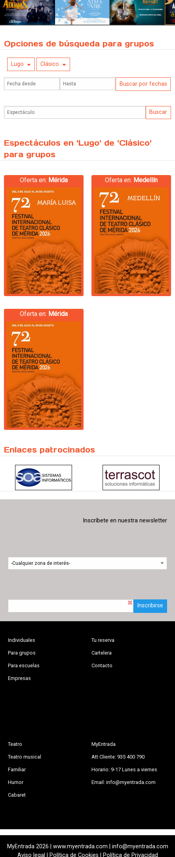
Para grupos (22, 653)
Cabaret (17, 795)
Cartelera (101, 653)
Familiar (17, 769)
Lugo (17, 64)
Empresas (19, 678)
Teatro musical (24, 757)
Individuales (21, 640)
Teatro (15, 744)
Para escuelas (24, 665)
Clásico (49, 64)
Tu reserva (102, 640)
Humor (15, 782)
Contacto (101, 665)
